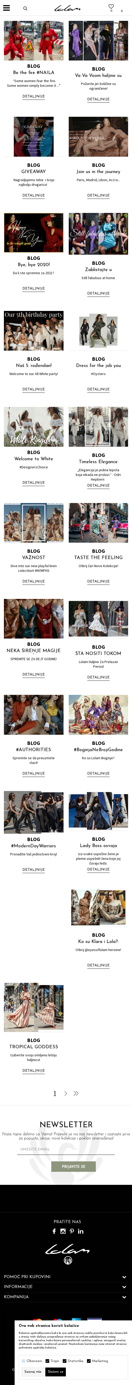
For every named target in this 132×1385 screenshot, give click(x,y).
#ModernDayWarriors (33, 846)
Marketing (100, 1361)
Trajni (55, 1361)
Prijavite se (74, 1167)
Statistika (75, 1361)
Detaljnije (33, 97)
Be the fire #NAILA (33, 72)
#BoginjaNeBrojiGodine (98, 749)
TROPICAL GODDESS (33, 1047)
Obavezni (34, 1361)
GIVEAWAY (33, 171)
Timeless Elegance (98, 461)
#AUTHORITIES (33, 749)
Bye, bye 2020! (34, 264)
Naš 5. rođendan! (34, 365)
